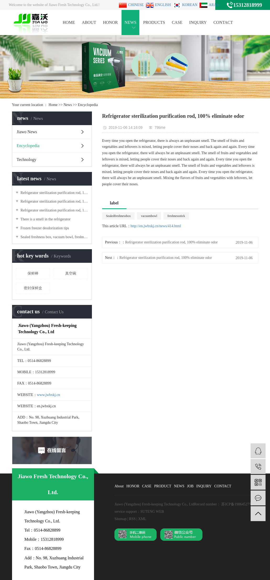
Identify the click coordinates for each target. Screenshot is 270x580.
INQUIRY (198, 22)
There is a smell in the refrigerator (45, 219)
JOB (190, 486)
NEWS (130, 24)
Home (53, 105)
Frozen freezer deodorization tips (44, 228)
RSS (132, 519)
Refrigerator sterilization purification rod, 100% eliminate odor (54, 193)
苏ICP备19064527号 (237, 504)
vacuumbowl (149, 216)
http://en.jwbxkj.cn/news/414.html (156, 226)
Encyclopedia (88, 105)
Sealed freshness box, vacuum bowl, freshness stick (54, 237)
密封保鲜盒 (33, 288)
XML (142, 519)
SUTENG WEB (152, 512)
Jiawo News (27, 132)
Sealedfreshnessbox (118, 216)
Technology (26, 159)
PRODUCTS (154, 22)
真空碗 (70, 273)
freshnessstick (176, 216)
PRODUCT (162, 486)
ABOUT (89, 22)
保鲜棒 (32, 273)
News (68, 105)
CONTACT (223, 22)
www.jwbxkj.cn (48, 395)
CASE (177, 22)
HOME (69, 22)
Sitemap (120, 519)
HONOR (110, 22)
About (119, 486)
